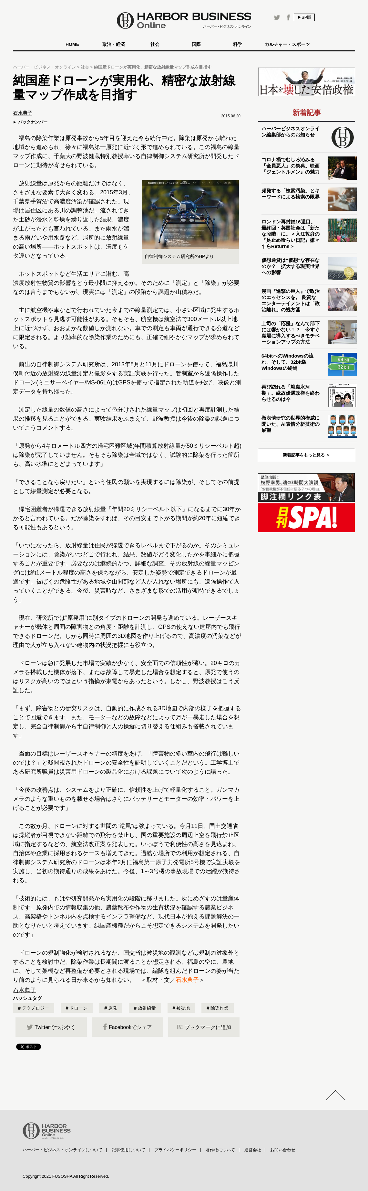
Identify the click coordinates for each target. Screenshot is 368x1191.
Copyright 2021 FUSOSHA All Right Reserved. (66, 1176)
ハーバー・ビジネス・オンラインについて (62, 1149)
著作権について (220, 1149)
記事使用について (128, 1149)
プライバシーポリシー (175, 1149)
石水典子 (187, 980)
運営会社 (252, 1149)
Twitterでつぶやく (51, 1027)
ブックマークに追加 (204, 1027)
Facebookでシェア (127, 1027)
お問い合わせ (282, 1149)
